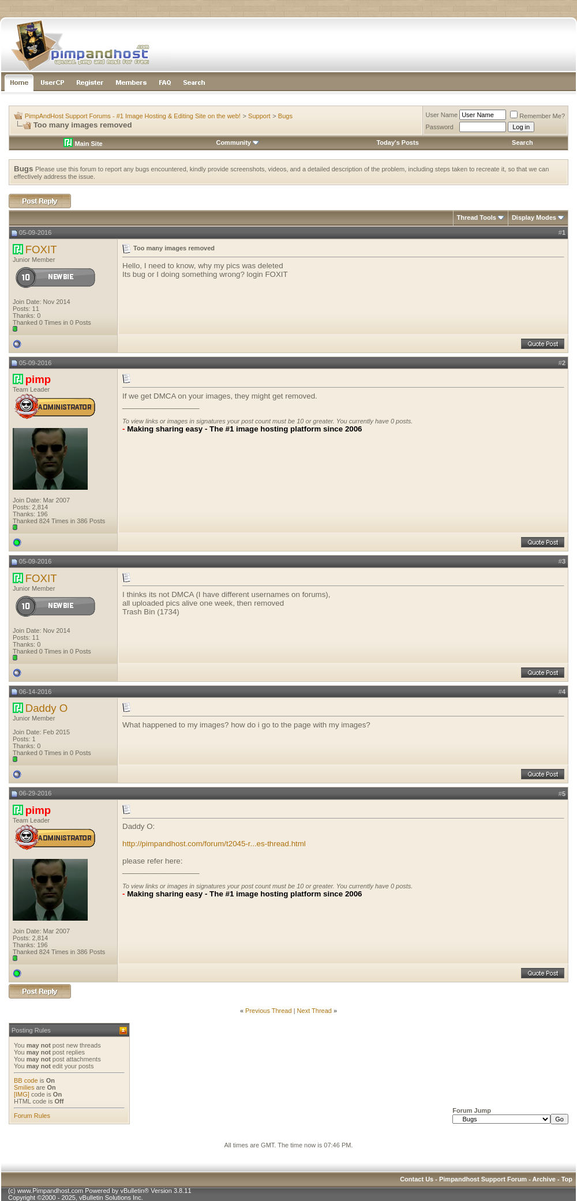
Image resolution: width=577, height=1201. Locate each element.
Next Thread (314, 1010)
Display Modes (534, 217)
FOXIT (41, 249)
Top (566, 1179)
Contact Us (416, 1179)
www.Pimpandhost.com (50, 1190)
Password (440, 126)
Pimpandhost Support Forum (483, 1179)
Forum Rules (32, 1115)
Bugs (285, 115)
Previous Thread (268, 1010)
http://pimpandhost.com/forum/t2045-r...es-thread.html (214, 843)
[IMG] (21, 1094)
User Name (442, 114)
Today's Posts (397, 142)
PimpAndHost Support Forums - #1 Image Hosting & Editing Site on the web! (133, 115)
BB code (26, 1080)
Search (522, 142)
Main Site (82, 143)
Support (259, 115)
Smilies (24, 1087)
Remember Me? (537, 115)
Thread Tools (476, 217)
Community (237, 142)
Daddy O (46, 708)
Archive (544, 1179)
